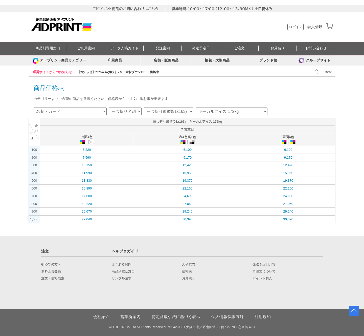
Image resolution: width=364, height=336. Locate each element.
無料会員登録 (51, 271)
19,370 (188, 180)
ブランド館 (268, 60)
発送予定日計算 (264, 264)
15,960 (188, 173)
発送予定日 (201, 48)
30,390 (188, 219)
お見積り (277, 48)
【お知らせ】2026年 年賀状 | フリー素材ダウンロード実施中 (118, 72)
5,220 (87, 150)
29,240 (188, 211)
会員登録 (314, 27)
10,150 (87, 165)
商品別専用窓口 (47, 48)
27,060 (188, 204)
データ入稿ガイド (124, 48)
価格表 (187, 271)
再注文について (264, 271)
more (328, 72)
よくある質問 (121, 264)
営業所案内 (130, 316)
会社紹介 (101, 316)
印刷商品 (115, 60)
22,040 (87, 219)
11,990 (87, 173)
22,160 (188, 188)
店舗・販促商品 (166, 60)
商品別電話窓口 (123, 271)
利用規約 (263, 316)
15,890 (87, 188)
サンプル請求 (121, 278)
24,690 (188, 196)
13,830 (87, 180)
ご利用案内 (86, 48)
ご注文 (239, 48)
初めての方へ (51, 264)
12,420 (188, 165)
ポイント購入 (262, 278)
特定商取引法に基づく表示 (176, 316)
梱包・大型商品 (217, 60)
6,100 (187, 150)
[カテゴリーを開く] (59, 60)
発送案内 (163, 48)
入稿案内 (188, 264)
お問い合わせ (316, 48)
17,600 (87, 196)
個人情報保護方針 (227, 316)
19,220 (87, 204)
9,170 (187, 157)
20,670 (87, 211)
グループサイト (315, 60)
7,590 (87, 157)
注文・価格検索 (52, 278)
